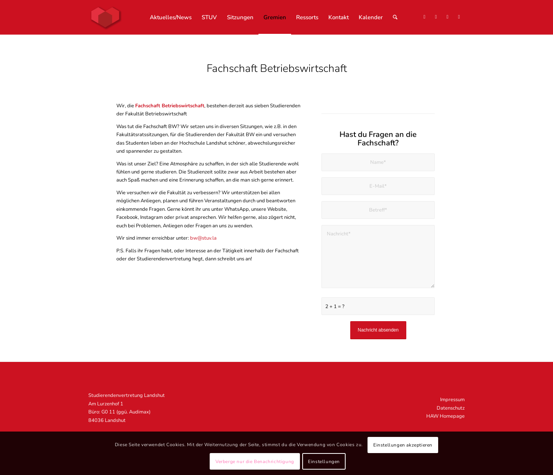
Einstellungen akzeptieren (402, 445)
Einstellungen (324, 461)
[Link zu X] (424, 17)
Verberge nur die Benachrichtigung (254, 461)
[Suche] (395, 17)
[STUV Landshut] (105, 17)
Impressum (452, 399)
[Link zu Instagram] (436, 17)
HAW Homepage (445, 416)
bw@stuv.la (203, 238)
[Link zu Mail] (459, 17)
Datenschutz (451, 408)
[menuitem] (171, 17)
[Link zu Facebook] (447, 17)
